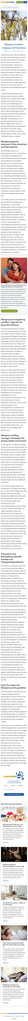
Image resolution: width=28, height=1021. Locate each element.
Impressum (14, 1018)
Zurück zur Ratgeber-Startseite (10, 7)
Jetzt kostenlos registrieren (14, 794)
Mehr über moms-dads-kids (9, 311)
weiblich (21, 785)
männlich (13, 785)
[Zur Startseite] (7, 2)
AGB (4, 1016)
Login (25, 2)
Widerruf (18, 1016)
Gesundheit (8, 51)
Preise (13, 1016)
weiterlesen (6, 842)
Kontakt (22, 1016)
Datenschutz (9, 1016)
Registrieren (19, 2)
